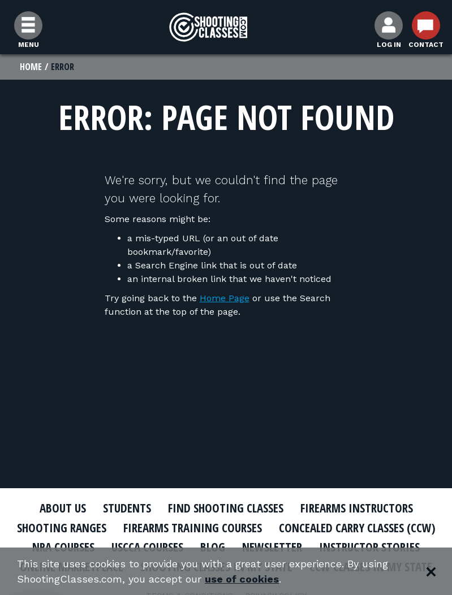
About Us (63, 508)
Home (31, 66)
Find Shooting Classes (225, 508)
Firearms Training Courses (192, 528)
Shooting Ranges (61, 528)
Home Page (224, 298)
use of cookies (242, 579)
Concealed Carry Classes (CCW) (357, 528)
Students (127, 508)
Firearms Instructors (356, 508)
